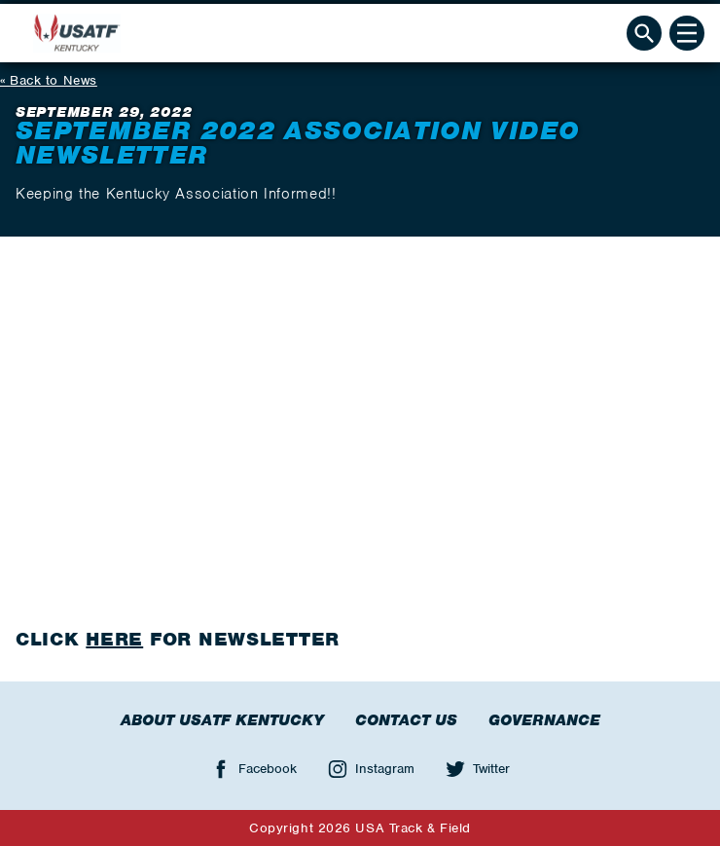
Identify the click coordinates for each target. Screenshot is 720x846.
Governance (544, 720)
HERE (114, 639)
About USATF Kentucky (222, 720)
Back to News (53, 80)
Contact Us (406, 720)
